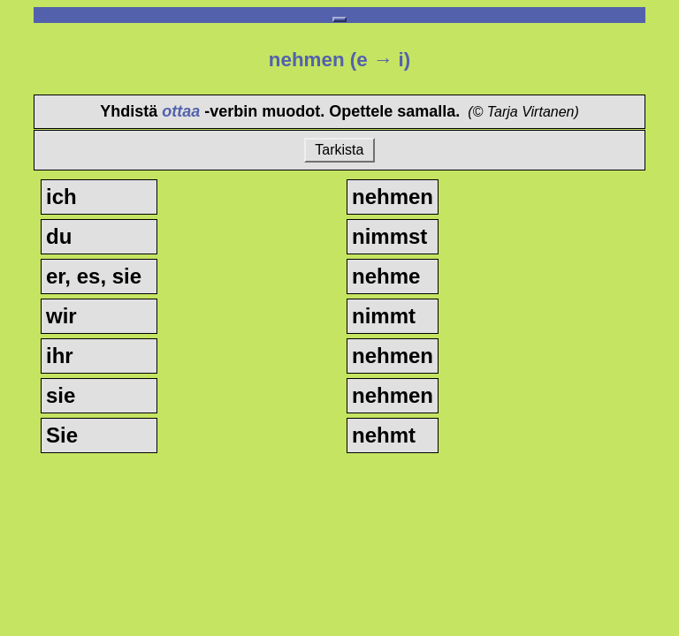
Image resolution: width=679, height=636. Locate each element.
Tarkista (339, 149)
